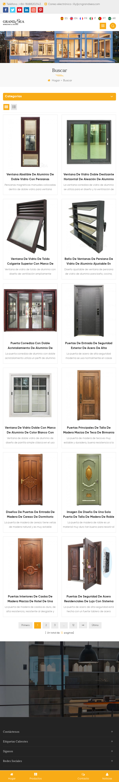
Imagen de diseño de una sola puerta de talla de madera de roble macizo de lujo (88, 515)
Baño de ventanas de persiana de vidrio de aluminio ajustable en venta (89, 261)
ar (112, 18)
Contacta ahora (59, 692)
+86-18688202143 (30, 4)
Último (95, 625)
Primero (25, 625)
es (64, 18)
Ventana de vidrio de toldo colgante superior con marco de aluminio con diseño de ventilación (30, 261)
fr (83, 18)
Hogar (54, 80)
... (64, 625)
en (73, 18)
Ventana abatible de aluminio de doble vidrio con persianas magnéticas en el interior (30, 177)
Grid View (6, 107)
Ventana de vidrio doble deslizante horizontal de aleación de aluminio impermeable (89, 177)
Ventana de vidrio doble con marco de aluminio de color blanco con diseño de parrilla (30, 430)
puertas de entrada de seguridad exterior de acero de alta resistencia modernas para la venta (88, 346)
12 (73, 625)
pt (102, 18)
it (93, 18)
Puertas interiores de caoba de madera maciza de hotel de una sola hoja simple (30, 599)
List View (14, 107)
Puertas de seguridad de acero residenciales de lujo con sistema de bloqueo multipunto (88, 599)
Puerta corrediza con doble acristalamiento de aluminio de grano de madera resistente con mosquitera (30, 346)
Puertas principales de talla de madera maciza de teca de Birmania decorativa (88, 430)
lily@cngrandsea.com (86, 4)
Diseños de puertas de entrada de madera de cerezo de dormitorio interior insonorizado (30, 515)
